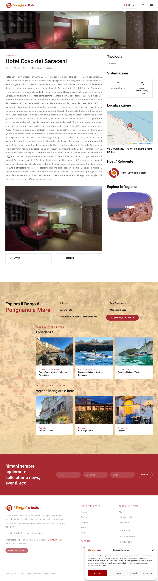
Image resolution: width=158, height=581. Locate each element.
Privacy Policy (125, 541)
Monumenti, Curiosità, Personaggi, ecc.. (79, 316)
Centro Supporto (127, 536)
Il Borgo (63, 303)
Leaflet (133, 143)
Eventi (84, 527)
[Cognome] (95, 475)
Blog (83, 532)
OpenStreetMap (146, 143)
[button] (152, 550)
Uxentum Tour (55, 539)
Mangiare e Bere (118, 310)
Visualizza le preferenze (141, 573)
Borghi (84, 517)
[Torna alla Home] (20, 5)
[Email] (122, 475)
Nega (118, 573)
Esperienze (124, 522)
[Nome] (68, 475)
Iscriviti (144, 474)
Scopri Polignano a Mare (122, 317)
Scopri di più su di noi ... (17, 550)
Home (84, 512)
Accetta (97, 573)
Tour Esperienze (118, 303)
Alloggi (122, 512)
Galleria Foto (66, 310)
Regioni (84, 522)
